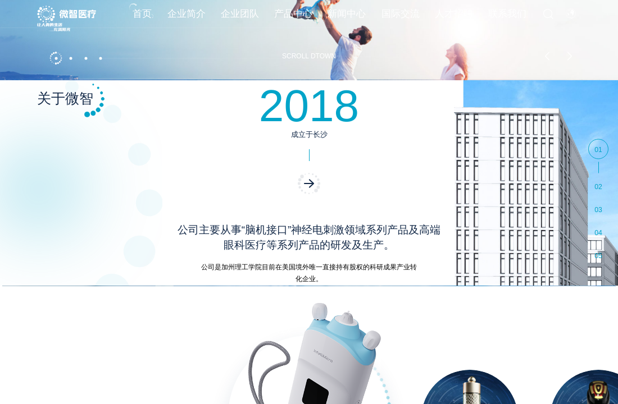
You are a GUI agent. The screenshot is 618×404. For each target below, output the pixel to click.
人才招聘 (454, 18)
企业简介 (186, 18)
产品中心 (293, 18)
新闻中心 (347, 18)
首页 (142, 18)
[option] (309, 202)
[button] (55, 382)
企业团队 (240, 18)
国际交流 (400, 18)
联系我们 (507, 18)
